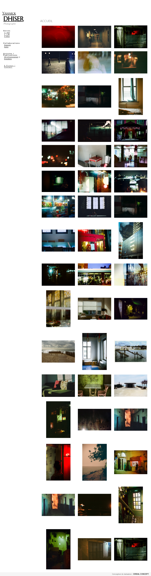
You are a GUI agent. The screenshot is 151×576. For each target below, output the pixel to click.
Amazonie (7, 45)
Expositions (8, 59)
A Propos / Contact (9, 66)
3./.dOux (7, 36)
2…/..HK (7, 34)
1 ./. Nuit (7, 33)
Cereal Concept (141, 574)
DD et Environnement (11, 57)
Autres (6, 47)
